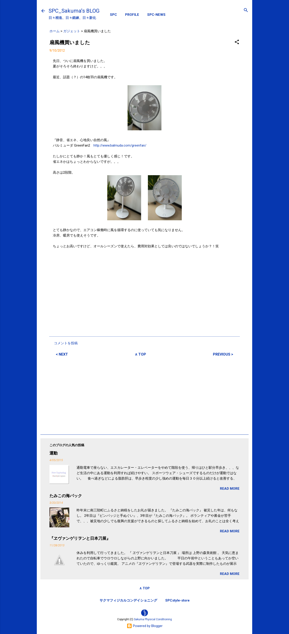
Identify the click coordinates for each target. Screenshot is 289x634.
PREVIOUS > (223, 354)
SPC (113, 15)
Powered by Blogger (145, 626)
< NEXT (62, 354)
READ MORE (230, 489)
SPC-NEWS (156, 15)
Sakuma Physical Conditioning (153, 619)
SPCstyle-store (177, 600)
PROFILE (132, 15)
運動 (53, 453)
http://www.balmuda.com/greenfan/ (119, 145)
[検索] (246, 10)
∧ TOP (140, 354)
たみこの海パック (65, 495)
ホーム (54, 31)
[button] (237, 42)
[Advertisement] (144, 394)
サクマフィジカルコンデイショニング (128, 600)
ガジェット (71, 31)
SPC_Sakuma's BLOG (74, 11)
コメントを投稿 (66, 343)
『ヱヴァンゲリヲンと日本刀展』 (79, 538)
